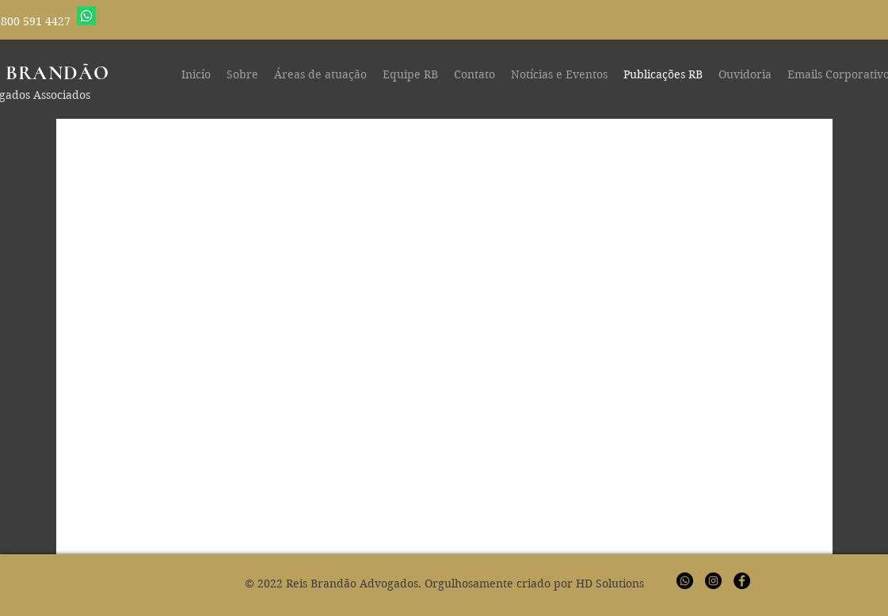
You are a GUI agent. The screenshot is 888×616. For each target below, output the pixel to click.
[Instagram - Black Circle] (713, 580)
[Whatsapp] (86, 15)
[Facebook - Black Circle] (742, 580)
